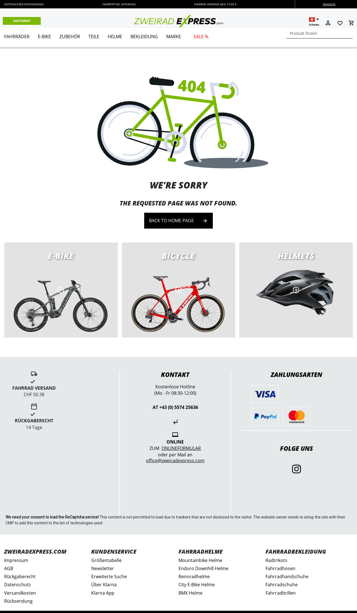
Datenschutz (17, 584)
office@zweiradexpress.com (175, 460)
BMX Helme (190, 593)
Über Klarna (104, 584)
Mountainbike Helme (200, 560)
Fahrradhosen (280, 568)
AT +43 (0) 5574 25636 (175, 407)
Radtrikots (276, 560)
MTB (296, 290)
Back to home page (178, 220)
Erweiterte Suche (109, 576)
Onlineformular (181, 448)
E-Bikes (61, 290)
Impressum (16, 560)
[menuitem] (17, 38)
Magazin (329, 4)
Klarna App (102, 593)
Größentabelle (106, 560)
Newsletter (102, 568)
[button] (314, 21)
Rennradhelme (194, 576)
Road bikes (178, 290)
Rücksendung (18, 601)
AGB (8, 568)
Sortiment (22, 21)
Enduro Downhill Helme (203, 568)
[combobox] (319, 33)
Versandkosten (20, 593)
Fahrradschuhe (282, 584)
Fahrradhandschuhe (287, 576)
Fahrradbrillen (281, 593)
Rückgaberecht (20, 576)
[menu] (176, 37)
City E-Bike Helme (196, 584)
